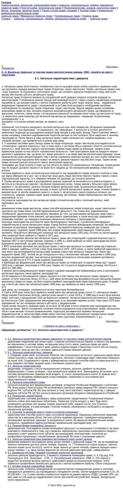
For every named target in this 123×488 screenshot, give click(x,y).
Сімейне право (90, 16)
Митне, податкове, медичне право (20, 10)
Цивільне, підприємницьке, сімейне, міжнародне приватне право (50, 18)
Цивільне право (10, 16)
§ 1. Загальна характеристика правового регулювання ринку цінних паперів (50, 439)
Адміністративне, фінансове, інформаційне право (29, 5)
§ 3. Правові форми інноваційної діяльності (32, 425)
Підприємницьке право (67, 16)
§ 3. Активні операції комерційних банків (30, 466)
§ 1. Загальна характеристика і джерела (30, 352)
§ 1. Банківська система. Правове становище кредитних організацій (45, 452)
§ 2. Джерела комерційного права (26, 382)
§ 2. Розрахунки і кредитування (25, 396)
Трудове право (88, 10)
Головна (5, 18)
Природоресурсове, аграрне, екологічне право (90, 8)
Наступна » (112, 66)
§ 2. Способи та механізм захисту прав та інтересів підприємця (43, 412)
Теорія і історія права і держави (59, 10)
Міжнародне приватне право (37, 16)
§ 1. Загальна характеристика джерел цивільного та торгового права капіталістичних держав (59, 339)
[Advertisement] (61, 41)
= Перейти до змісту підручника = (61, 326)
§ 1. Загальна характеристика (24, 366)
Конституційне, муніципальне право (41, 8)
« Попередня (8, 67)
